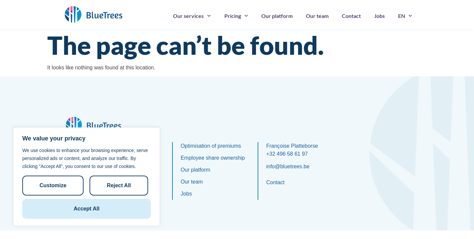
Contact (351, 16)
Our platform (277, 16)
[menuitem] (405, 16)
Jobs (379, 16)
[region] (86, 176)
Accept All (87, 208)
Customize (53, 185)
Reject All (119, 185)
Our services (192, 16)
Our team (317, 16)
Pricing (236, 16)
